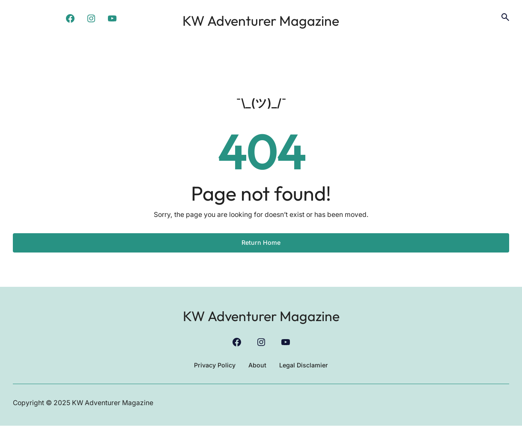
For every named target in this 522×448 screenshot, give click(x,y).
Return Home (261, 263)
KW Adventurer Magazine (260, 28)
